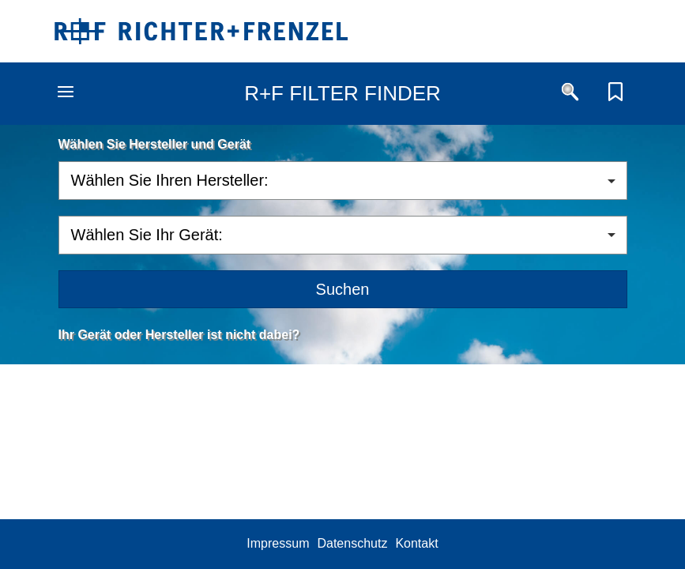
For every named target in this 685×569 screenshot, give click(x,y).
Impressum (278, 543)
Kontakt (416, 543)
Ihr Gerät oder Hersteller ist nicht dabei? (179, 334)
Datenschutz (352, 543)
